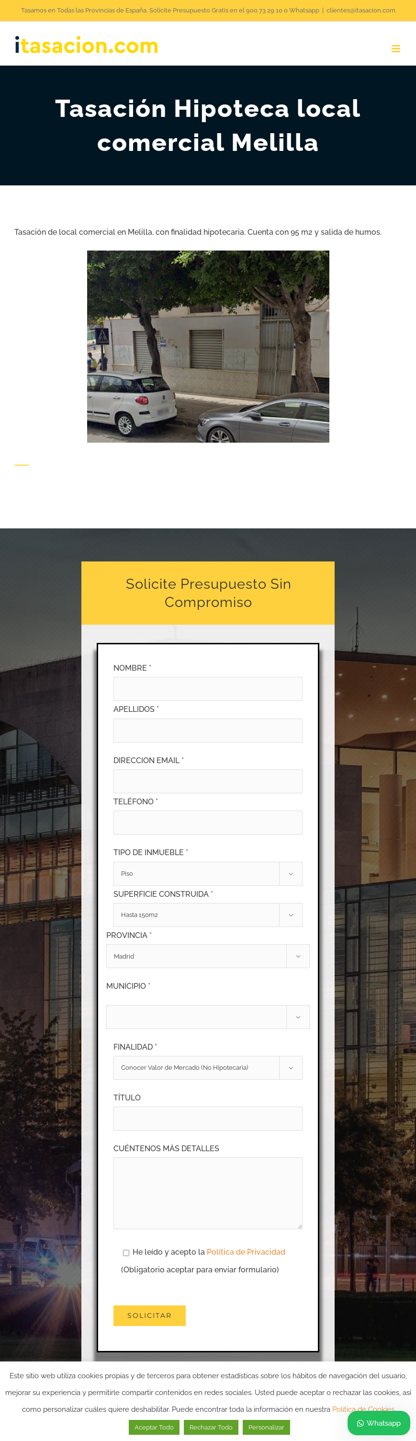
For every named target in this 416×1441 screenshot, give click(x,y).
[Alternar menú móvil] (397, 49)
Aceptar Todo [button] (154, 1427)
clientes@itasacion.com (360, 10)
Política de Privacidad (246, 1252)
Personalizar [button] (266, 1427)
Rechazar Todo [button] (211, 1427)
